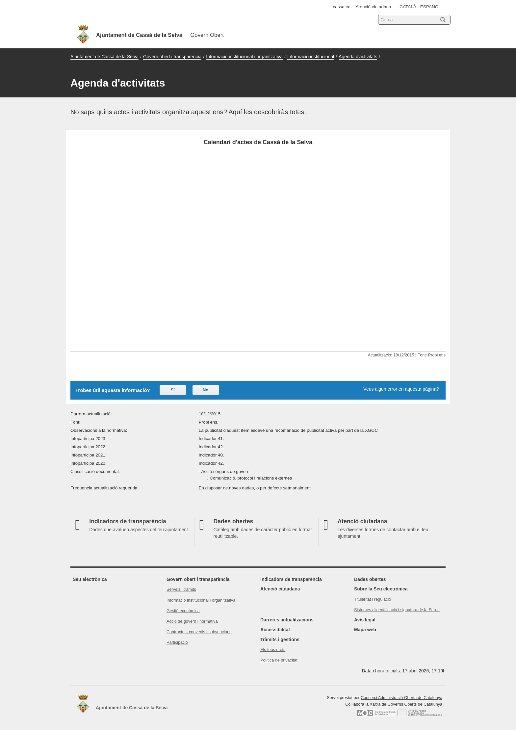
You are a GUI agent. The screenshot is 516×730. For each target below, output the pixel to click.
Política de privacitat (278, 660)
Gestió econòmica (183, 611)
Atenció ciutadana (373, 6)
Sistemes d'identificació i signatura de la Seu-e (397, 610)
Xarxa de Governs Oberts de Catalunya (406, 704)
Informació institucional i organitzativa (244, 56)
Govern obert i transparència (172, 56)
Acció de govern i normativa (192, 621)
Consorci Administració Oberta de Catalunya (401, 697)
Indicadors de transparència (291, 579)
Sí (172, 389)
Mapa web (365, 629)
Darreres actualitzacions (287, 619)
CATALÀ (408, 6)
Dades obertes (370, 579)
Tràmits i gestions (279, 639)
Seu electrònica (90, 579)
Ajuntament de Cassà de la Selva (104, 56)
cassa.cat (342, 6)
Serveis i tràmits (181, 589)
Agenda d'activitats (358, 56)
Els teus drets (272, 649)
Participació (177, 642)
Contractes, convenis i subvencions (199, 632)
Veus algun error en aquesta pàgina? (401, 389)
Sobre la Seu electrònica (381, 588)
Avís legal (364, 619)
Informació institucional (310, 56)
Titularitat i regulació (372, 599)
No (205, 389)
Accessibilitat (275, 629)
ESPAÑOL (430, 6)
